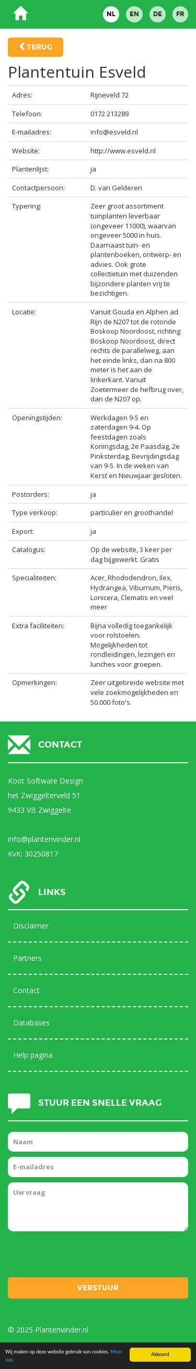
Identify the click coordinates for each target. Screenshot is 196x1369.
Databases (31, 1023)
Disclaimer (31, 926)
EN (134, 14)
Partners (27, 958)
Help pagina (33, 1055)
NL (111, 14)
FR (180, 14)
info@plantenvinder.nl (44, 839)
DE (157, 14)
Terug (40, 47)
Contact (26, 990)
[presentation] (87, 1257)
